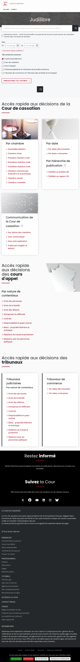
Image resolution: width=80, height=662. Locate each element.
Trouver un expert (8, 554)
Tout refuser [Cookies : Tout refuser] (28, 659)
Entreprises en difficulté (14, 314)
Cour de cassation (11, 62)
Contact (20, 650)
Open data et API (8, 619)
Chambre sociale (15, 178)
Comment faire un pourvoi (11, 541)
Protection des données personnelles (15, 613)
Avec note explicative (17, 241)
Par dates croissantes (58, 153)
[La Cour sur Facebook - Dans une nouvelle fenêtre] (29, 500)
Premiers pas (6, 579)
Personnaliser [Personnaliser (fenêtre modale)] (43, 659)
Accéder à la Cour (10, 597)
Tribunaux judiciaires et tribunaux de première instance (26, 69)
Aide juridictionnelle (9, 547)
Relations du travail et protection (18, 334)
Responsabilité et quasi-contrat (18, 323)
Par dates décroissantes (59, 149)
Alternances (6, 565)
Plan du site (41, 650)
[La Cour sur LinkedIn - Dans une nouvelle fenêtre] (43, 500)
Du (3, 45)
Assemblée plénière (16, 149)
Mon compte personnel (10, 589)
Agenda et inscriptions (10, 586)
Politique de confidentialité (54, 650)
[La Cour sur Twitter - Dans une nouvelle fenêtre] (22, 500)
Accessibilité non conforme (12, 616)
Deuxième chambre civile (19, 162)
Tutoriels (6, 576)
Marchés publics (8, 572)
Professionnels (9, 559)
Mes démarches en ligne (11, 593)
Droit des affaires (11, 310)
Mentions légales (30, 650)
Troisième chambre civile (19, 166)
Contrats (7, 318)
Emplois (5, 562)
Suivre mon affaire (8, 544)
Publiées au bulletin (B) (58, 172)
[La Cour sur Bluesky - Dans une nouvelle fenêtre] (57, 500)
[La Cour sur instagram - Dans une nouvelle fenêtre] (50, 500)
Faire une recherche (9, 583)
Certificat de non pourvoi (11, 551)
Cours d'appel (10, 66)
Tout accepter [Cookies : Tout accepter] (16, 659)
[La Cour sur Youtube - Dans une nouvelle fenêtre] (37, 500)
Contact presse (8, 602)
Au (22, 45)
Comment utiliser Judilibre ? (13, 50)
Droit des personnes (13, 301)
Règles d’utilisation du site (11, 610)
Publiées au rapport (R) (58, 176)
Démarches (7, 538)
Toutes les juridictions (13, 59)
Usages (5, 606)
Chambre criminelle (16, 182)
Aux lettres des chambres (19, 232)
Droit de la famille (12, 305)
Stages (4, 568)
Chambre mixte (15, 153)
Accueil (6, 9)
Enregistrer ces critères (15, 81)
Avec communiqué (16, 236)
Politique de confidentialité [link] (60, 659)
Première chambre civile (19, 158)
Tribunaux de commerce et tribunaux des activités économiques (30, 73)
